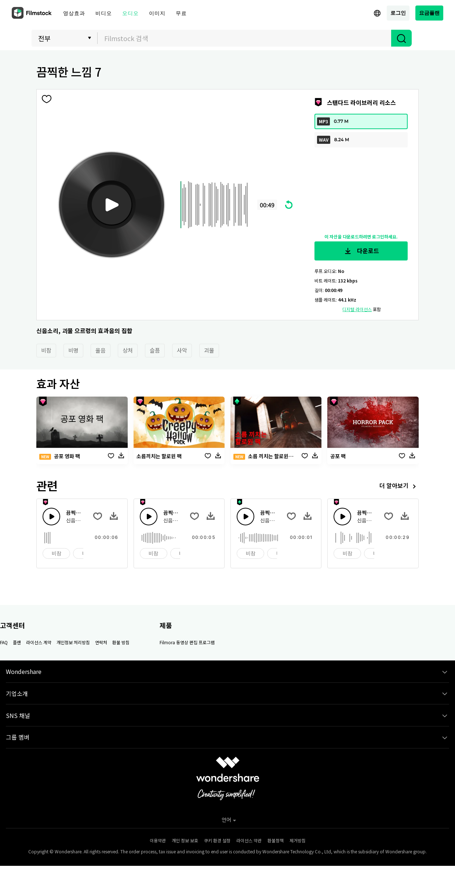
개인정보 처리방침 (73, 642)
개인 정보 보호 (185, 840)
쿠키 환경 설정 (217, 840)
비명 (73, 350)
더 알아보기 (399, 486)
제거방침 (298, 840)
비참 (46, 350)
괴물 (209, 350)
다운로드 (361, 251)
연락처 (101, 642)
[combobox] (244, 38)
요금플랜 (429, 13)
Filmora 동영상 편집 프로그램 (187, 642)
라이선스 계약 (38, 642)
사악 (182, 350)
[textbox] (244, 38)
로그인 (398, 13)
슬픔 (155, 350)
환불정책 (275, 840)
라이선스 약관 (249, 840)
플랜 (17, 642)
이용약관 (158, 840)
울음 (100, 350)
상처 (128, 350)
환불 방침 (121, 642)
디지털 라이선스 (357, 309)
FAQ (4, 642)
